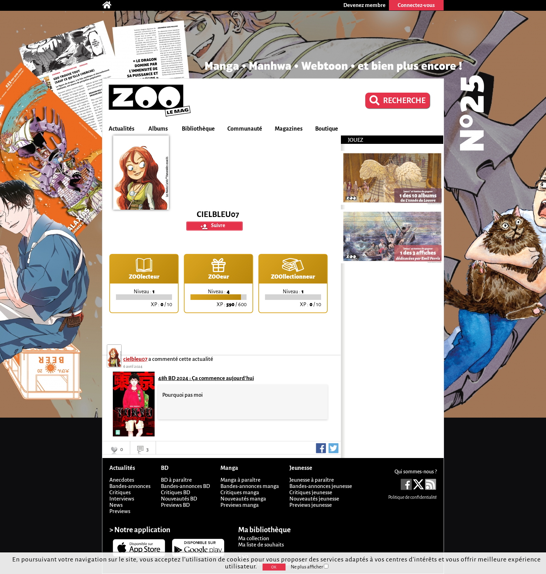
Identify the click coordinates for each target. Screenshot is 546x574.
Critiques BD (175, 492)
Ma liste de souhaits (261, 545)
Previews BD (175, 505)
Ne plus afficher (309, 566)
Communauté (244, 129)
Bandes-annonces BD (185, 486)
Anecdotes (121, 480)
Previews (119, 511)
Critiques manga (239, 492)
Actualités (121, 129)
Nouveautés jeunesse (314, 499)
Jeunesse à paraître (311, 480)
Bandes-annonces (129, 486)
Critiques (120, 492)
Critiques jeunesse (310, 492)
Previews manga (239, 505)
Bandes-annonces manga (249, 486)
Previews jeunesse (310, 505)
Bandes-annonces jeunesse (320, 486)
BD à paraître (176, 480)
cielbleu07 (135, 359)
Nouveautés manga (243, 499)
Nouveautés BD (179, 499)
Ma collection (253, 538)
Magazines (289, 129)
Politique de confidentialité (412, 497)
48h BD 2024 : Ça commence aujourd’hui (206, 378)
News (116, 505)
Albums (158, 129)
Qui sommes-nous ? (416, 471)
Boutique (326, 129)
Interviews (121, 499)
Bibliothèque (198, 129)
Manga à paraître (240, 480)
